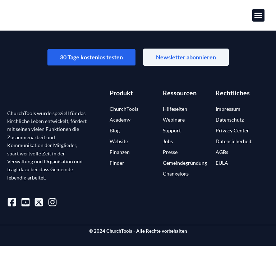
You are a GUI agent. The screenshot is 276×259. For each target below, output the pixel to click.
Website (119, 141)
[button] (258, 15)
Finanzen (120, 152)
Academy (120, 120)
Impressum (228, 109)
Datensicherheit (234, 141)
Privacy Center (232, 130)
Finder (117, 163)
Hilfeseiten (175, 109)
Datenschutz (230, 120)
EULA (222, 163)
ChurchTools (124, 109)
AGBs (222, 152)
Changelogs (176, 174)
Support (172, 130)
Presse (170, 152)
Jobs (168, 141)
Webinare (174, 120)
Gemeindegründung (185, 163)
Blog (115, 130)
